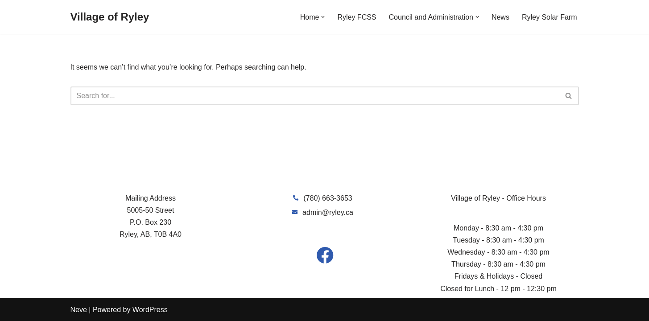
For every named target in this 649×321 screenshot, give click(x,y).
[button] (323, 17)
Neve (78, 309)
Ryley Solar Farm (549, 17)
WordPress (150, 309)
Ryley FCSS (356, 17)
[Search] (314, 95)
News (500, 17)
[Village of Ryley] (109, 17)
